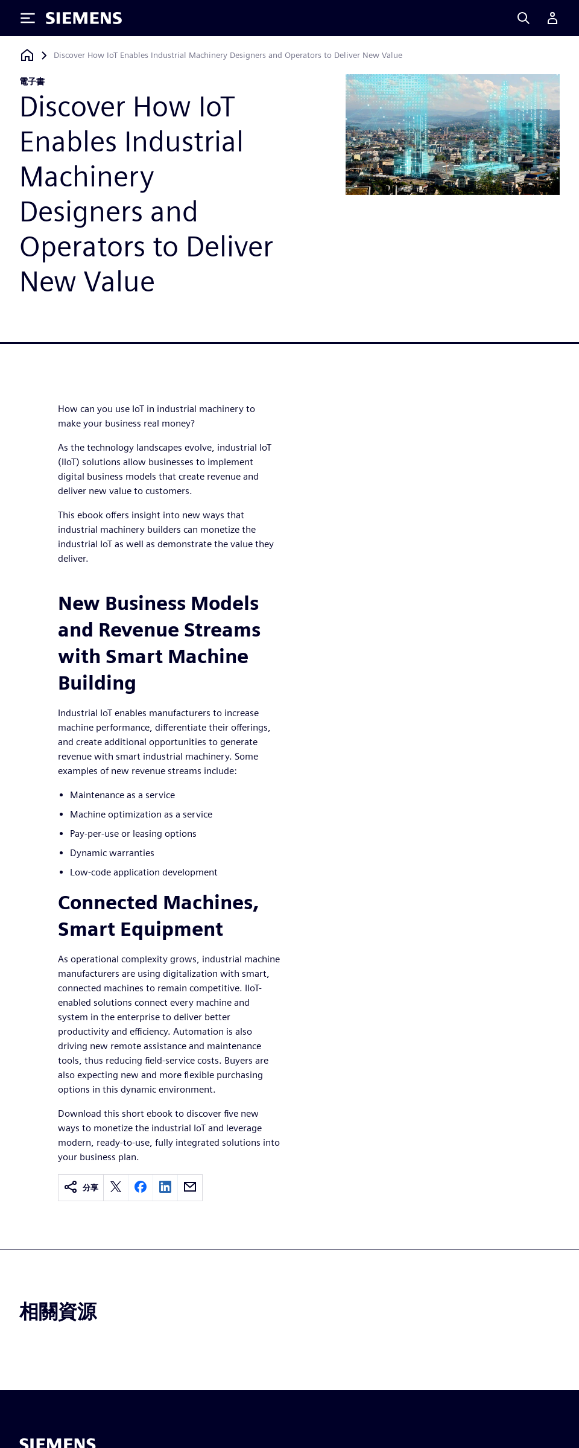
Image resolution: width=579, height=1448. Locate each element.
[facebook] (140, 1188)
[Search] (523, 18)
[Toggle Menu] (27, 18)
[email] (190, 1188)
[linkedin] (165, 1188)
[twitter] (116, 1188)
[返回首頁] (27, 55)
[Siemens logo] (84, 18)
